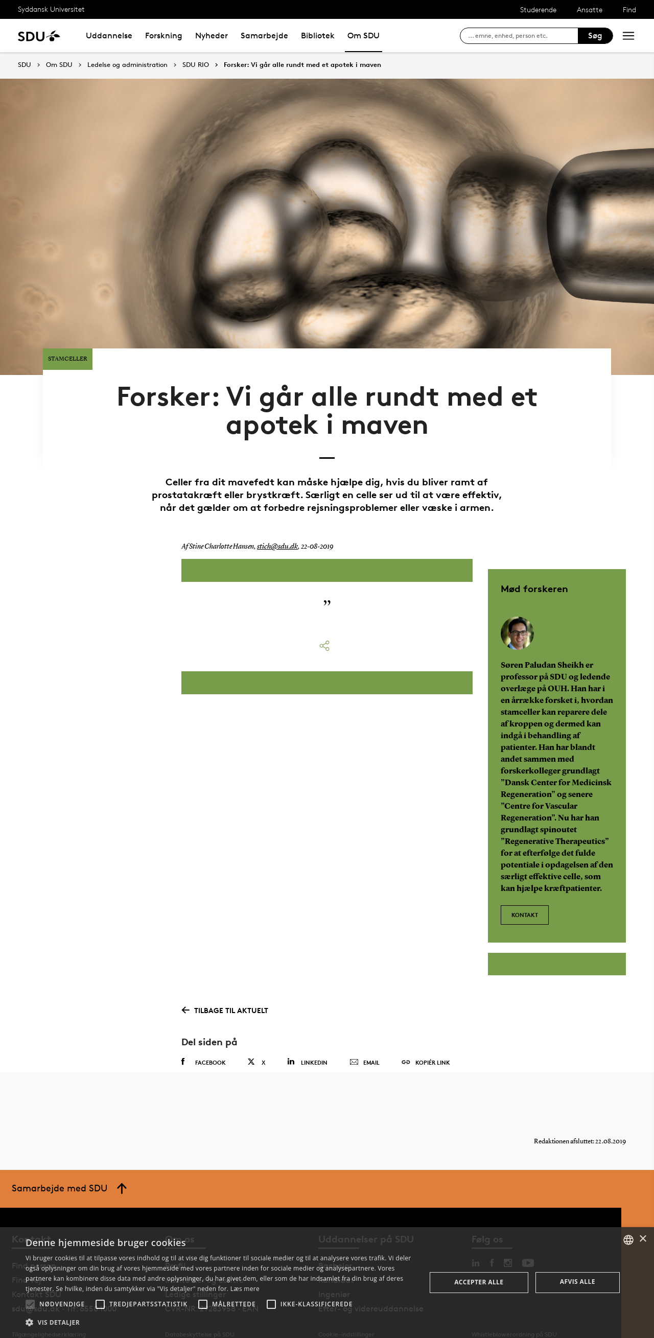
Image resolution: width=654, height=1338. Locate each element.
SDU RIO (195, 64)
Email (364, 1038)
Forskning (163, 35)
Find (629, 9)
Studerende (538, 9)
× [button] (642, 1239)
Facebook (203, 1038)
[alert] (327, 1282)
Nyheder (211, 35)
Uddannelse (109, 35)
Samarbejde (264, 35)
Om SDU (363, 35)
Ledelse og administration (127, 64)
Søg (595, 35)
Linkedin (307, 1037)
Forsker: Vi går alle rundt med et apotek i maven (302, 64)
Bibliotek (318, 35)
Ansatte (589, 9)
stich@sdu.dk (276, 525)
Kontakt (524, 888)
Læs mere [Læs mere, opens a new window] (245, 1288)
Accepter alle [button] (478, 1282)
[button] (30, 1304)
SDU (24, 64)
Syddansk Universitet (51, 9)
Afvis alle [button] (577, 1281)
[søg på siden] (523, 35)
